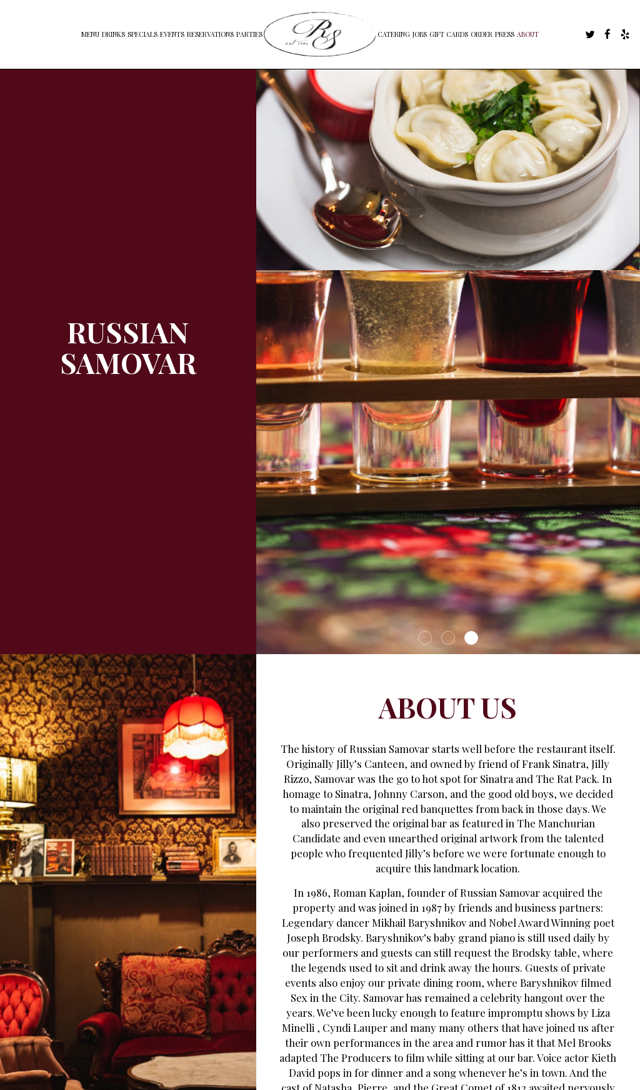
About (528, 34)
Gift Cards (448, 34)
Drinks (113, 34)
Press (504, 34)
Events (172, 34)
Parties (249, 34)
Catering (394, 34)
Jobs (419, 34)
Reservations (210, 34)
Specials (143, 34)
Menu (90, 34)
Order (481, 34)
